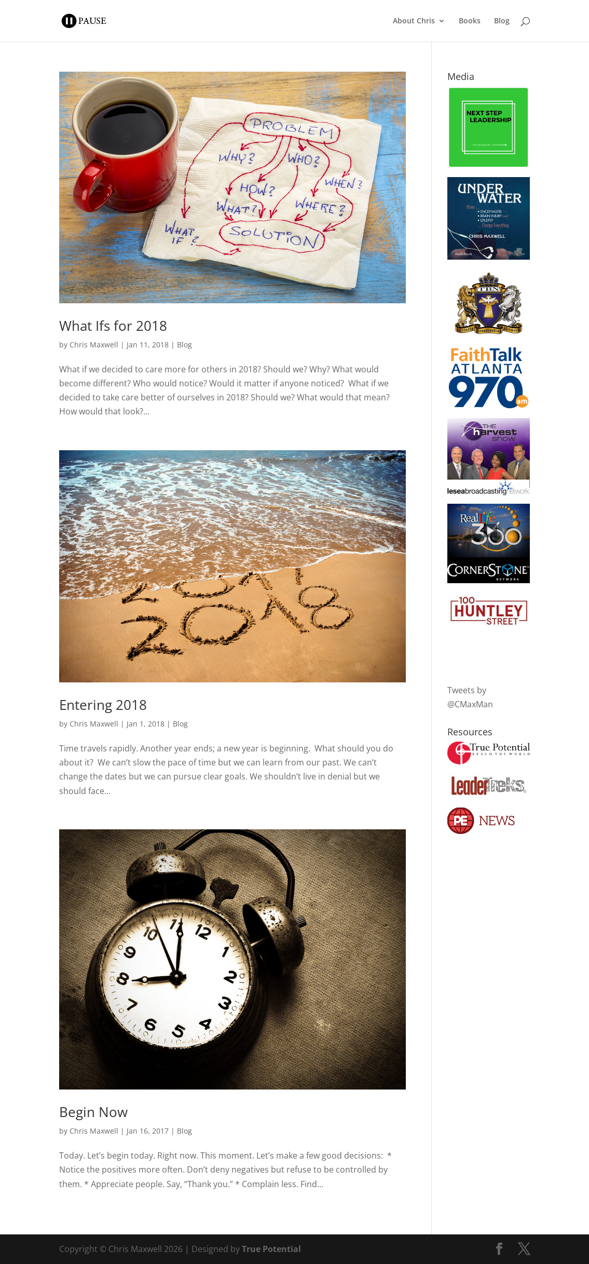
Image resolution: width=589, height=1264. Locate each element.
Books (470, 21)
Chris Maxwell (94, 344)
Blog (502, 21)
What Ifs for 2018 (113, 325)
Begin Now (93, 1111)
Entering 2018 (103, 704)
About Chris (414, 21)
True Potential (271, 1249)
